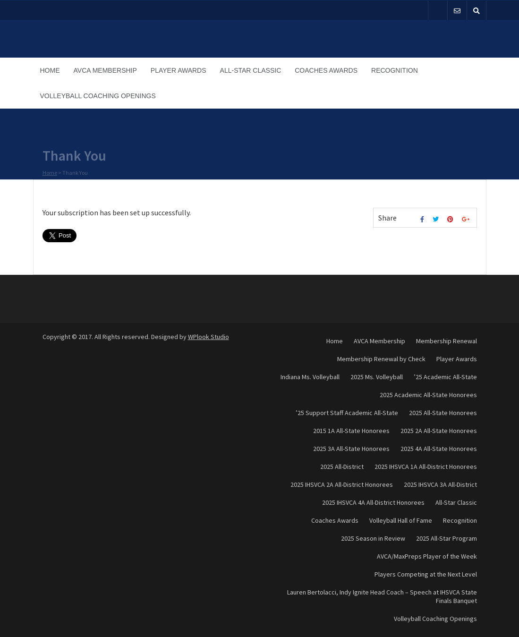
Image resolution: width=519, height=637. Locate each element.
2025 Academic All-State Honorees (428, 395)
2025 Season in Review (373, 538)
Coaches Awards (326, 70)
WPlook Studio (208, 336)
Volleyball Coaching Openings (98, 96)
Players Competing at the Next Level (425, 574)
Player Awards (178, 70)
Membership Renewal (446, 341)
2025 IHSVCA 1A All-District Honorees (425, 466)
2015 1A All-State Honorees (351, 430)
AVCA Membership (105, 70)
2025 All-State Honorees (443, 412)
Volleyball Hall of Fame (400, 520)
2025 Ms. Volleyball (376, 377)
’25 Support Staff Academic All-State (347, 412)
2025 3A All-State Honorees (351, 448)
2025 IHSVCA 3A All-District (440, 484)
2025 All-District (342, 466)
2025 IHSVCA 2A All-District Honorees (341, 484)
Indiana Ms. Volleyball (310, 377)
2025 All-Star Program (446, 538)
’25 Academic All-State (445, 377)
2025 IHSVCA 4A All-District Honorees (373, 502)
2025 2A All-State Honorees (438, 430)
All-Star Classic (250, 70)
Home (50, 70)
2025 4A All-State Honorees (438, 448)
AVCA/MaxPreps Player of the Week (427, 556)
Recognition (394, 70)
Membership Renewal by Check (381, 359)
